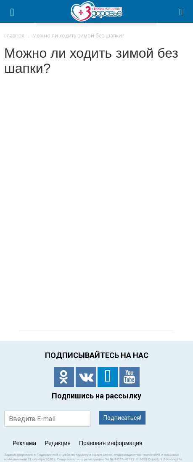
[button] (181, 11)
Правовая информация (111, 443)
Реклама (24, 443)
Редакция (58, 443)
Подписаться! (122, 417)
